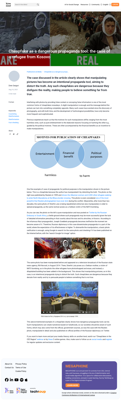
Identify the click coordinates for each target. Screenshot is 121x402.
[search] (38, 4)
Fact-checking (14, 122)
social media (97, 339)
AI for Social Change (72, 4)
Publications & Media (34, 72)
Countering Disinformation (14, 115)
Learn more (72, 385)
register (109, 339)
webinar (40, 339)
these (50, 339)
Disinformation (14, 119)
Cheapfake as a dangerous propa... (56, 72)
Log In (115, 4)
